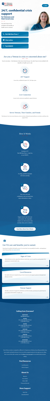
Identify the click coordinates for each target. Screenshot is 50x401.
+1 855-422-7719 (24, 330)
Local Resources (25, 365)
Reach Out (25, 392)
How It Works (25, 378)
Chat (9, 40)
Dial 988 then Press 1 (12, 34)
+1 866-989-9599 (24, 341)
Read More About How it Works (25, 229)
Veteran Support (25, 367)
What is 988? (25, 381)
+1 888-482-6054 (24, 336)
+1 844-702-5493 (24, 320)
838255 (26, 155)
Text (9, 46)
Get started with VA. (16, 250)
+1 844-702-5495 (24, 325)
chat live (30, 153)
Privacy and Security (25, 383)
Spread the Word (25, 394)
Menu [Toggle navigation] (45, 5)
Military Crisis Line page (27, 354)
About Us (25, 376)
